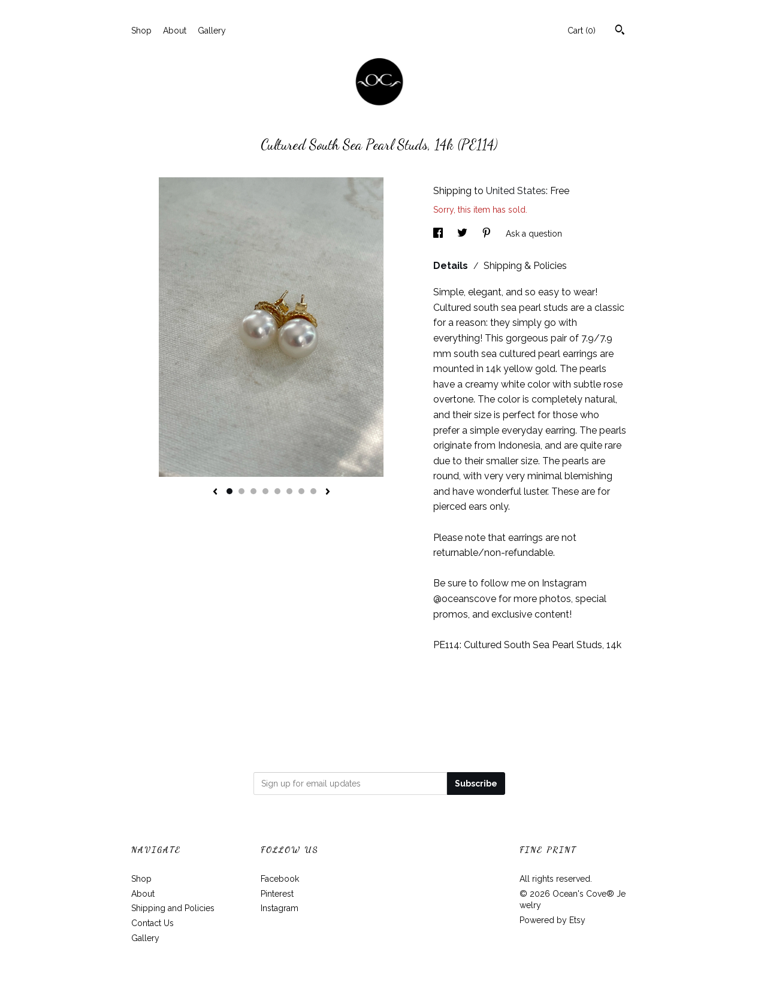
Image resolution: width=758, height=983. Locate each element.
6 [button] (289, 491)
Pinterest (277, 894)
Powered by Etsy (552, 920)
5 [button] (277, 491)
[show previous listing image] (215, 492)
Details (451, 265)
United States (516, 190)
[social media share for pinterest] (488, 233)
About (174, 30)
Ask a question (534, 233)
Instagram (279, 908)
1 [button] (229, 491)
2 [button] (241, 491)
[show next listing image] (328, 492)
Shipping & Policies (525, 265)
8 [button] (313, 491)
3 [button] (253, 491)
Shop (141, 30)
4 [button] (265, 491)
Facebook (280, 879)
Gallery (212, 30)
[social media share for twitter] (463, 233)
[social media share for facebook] (439, 233)
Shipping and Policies (173, 908)
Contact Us (152, 923)
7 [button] (301, 491)
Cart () (581, 30)
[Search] (619, 31)
